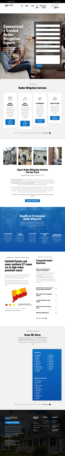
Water (32, 6)
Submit (39, 62)
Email (37, 29)
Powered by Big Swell (23, 453)
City (37, 37)
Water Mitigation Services (25, 124)
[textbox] (46, 43)
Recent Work (43, 6)
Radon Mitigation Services (10, 122)
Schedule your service (35, 198)
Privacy (32, 453)
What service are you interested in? (42, 41)
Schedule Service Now (54, 118)
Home (22, 6)
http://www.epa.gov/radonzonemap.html (11, 307)
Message (38, 50)
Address (37, 33)
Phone (37, 25)
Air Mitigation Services (40, 121)
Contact (44, 7)
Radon (26, 6)
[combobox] (48, 43)
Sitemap (29, 453)
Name (37, 21)
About (37, 7)
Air (37, 6)
